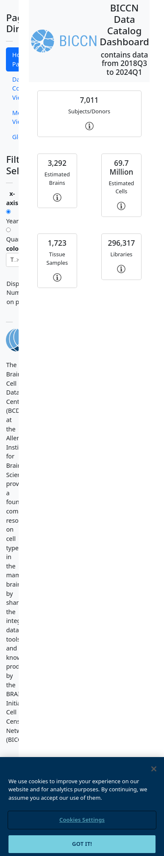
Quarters (9, 235)
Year (9, 217)
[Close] (154, 774)
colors (15, 248)
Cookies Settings (82, 825)
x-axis (12, 198)
